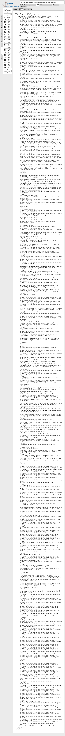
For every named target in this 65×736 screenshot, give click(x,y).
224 (5, 57)
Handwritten (2, 38)
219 (5, 49)
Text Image (27, 5)
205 (5, 26)
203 (5, 23)
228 (5, 64)
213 (5, 39)
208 (5, 31)
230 (5, 67)
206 (5, 28)
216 (5, 44)
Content (2, 25)
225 (5, 59)
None (2, 57)
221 (5, 52)
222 (5, 54)
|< (16, 9)
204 (5, 24)
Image (33, 5)
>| (31, 9)
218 (5, 47)
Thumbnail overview (46, 5)
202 (5, 21)
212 (5, 37)
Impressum (32, 735)
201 (5, 19)
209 (5, 32)
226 (5, 61)
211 (5, 36)
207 (5, 29)
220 (5, 51)
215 (5, 42)
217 (5, 46)
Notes (2, 44)
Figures (2, 31)
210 (5, 34)
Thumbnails (2, 18)
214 (5, 41)
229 (5, 65)
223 (5, 56)
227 (5, 62)
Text (21, 5)
